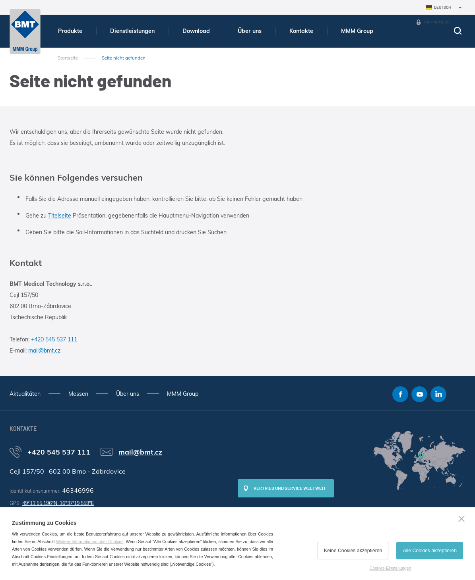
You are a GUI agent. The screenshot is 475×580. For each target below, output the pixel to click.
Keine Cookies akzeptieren (353, 550)
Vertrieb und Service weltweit (290, 488)
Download (196, 31)
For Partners (437, 21)
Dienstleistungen (132, 31)
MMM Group (357, 31)
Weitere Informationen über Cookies (90, 541)
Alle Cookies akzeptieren (430, 550)
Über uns (250, 31)
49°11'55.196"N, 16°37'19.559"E (58, 503)
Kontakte (301, 31)
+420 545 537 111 (54, 339)
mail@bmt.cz (44, 350)
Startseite (68, 58)
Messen (78, 393)
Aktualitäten (25, 393)
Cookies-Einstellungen (390, 568)
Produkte (70, 31)
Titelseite (59, 215)
